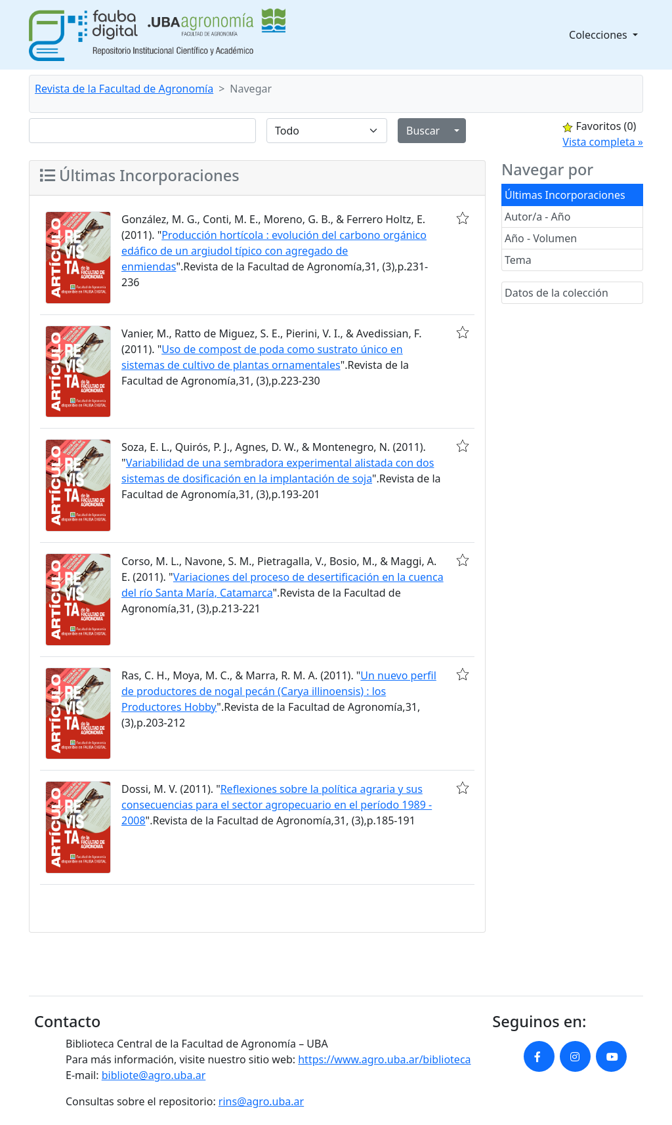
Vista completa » (602, 142)
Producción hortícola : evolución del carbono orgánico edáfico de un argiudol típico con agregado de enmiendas (274, 251)
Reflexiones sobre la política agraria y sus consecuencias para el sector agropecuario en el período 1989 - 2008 (276, 805)
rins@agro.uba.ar (261, 1101)
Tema (518, 260)
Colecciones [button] (599, 35)
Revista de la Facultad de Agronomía (124, 88)
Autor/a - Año (537, 216)
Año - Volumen (541, 238)
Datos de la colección (556, 293)
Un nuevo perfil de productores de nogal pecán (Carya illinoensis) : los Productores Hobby (278, 691)
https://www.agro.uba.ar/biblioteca (384, 1059)
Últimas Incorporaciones (565, 195)
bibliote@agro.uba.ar (154, 1075)
